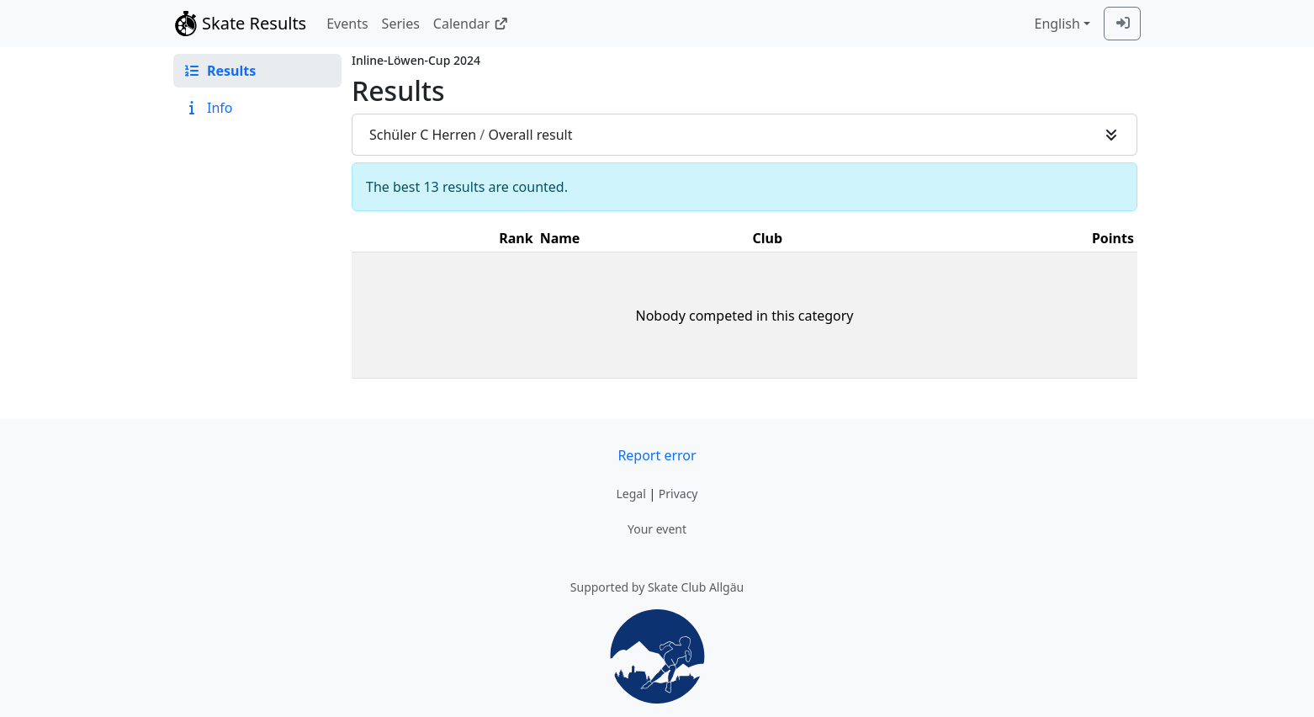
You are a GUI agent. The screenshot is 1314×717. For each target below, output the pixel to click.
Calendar (470, 23)
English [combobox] (1056, 23)
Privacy (678, 494)
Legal (630, 494)
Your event (657, 529)
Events (347, 23)
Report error (656, 455)
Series (401, 23)
